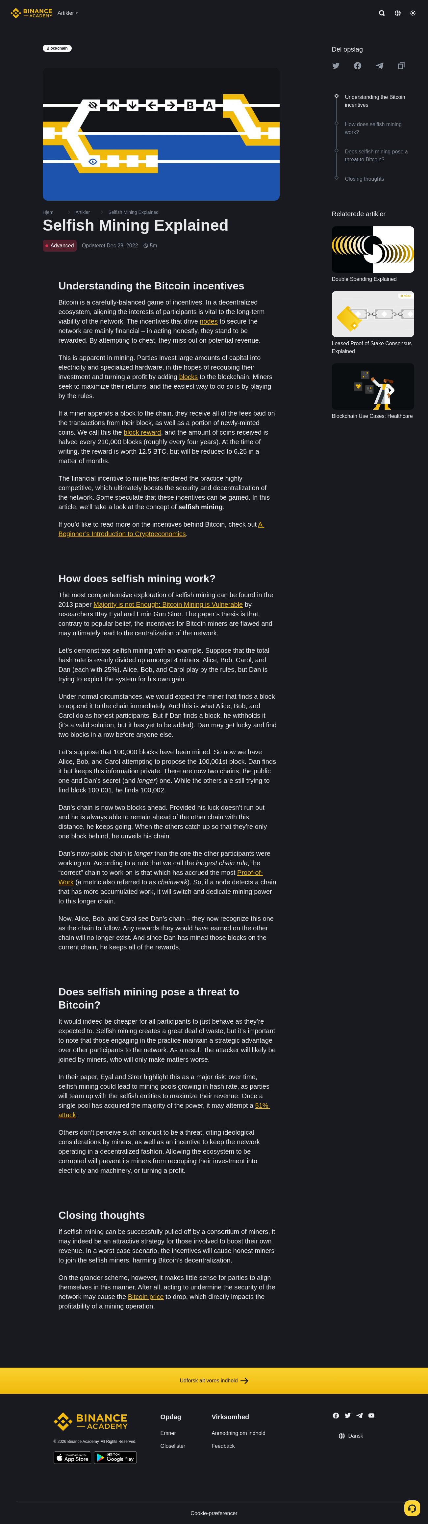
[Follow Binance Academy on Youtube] (371, 1415)
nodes (209, 321)
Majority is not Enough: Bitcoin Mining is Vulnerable (168, 604)
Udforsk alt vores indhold (214, 1380)
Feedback (223, 1446)
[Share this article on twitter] (336, 66)
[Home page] (31, 13)
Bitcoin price (146, 1296)
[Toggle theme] (413, 13)
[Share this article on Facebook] (358, 66)
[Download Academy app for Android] (115, 1458)
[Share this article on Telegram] (380, 66)
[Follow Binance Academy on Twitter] (347, 1415)
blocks (188, 376)
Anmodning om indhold (238, 1433)
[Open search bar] (380, 13)
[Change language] (398, 13)
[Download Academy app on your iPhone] (72, 1458)
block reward (142, 432)
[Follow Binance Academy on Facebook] (336, 1415)
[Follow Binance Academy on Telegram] (359, 1416)
